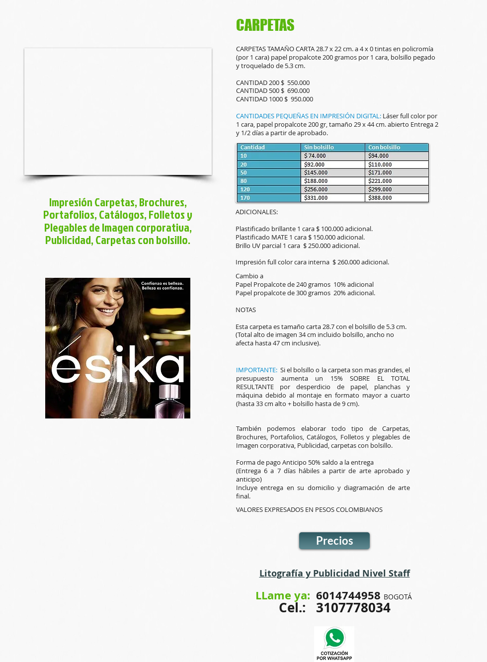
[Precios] (334, 540)
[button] (118, 111)
